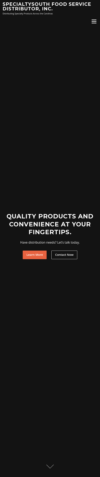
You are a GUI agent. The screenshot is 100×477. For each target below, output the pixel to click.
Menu (93, 21)
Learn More (34, 255)
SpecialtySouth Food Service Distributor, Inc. (47, 6)
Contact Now (64, 255)
